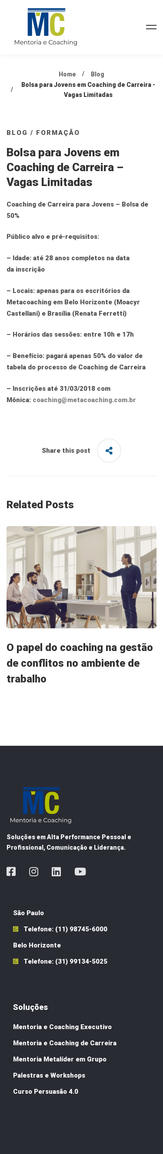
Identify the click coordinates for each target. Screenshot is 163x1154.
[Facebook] (11, 871)
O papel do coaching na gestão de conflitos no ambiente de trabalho (80, 663)
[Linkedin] (56, 871)
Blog (97, 74)
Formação (58, 133)
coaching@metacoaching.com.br (84, 400)
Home (67, 74)
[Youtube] (80, 871)
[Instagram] (33, 871)
